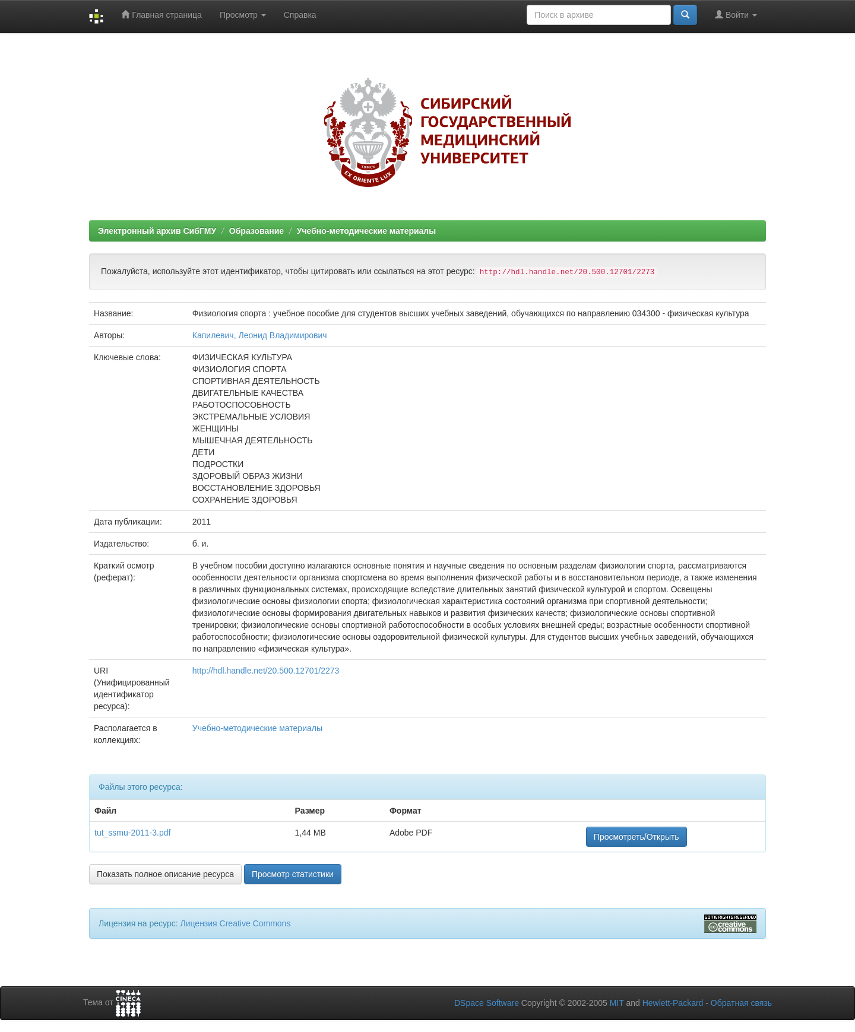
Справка (300, 15)
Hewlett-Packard (673, 1003)
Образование (256, 231)
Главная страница (161, 14)
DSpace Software (486, 1003)
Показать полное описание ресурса (165, 874)
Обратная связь (741, 1003)
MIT (617, 1003)
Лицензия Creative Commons (235, 923)
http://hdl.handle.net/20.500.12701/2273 (266, 670)
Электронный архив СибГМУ (157, 231)
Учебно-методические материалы (366, 231)
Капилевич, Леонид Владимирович (259, 335)
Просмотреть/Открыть (636, 837)
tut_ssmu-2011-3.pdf (132, 832)
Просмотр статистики (293, 874)
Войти (736, 14)
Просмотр (243, 15)
